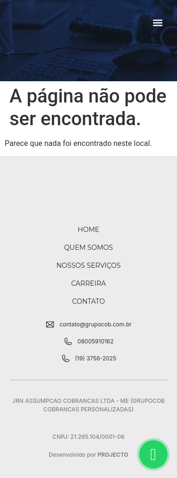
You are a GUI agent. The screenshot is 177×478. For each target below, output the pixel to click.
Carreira (88, 283)
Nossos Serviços (88, 265)
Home (89, 229)
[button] (158, 22)
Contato (88, 301)
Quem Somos (88, 247)
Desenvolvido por (88, 454)
